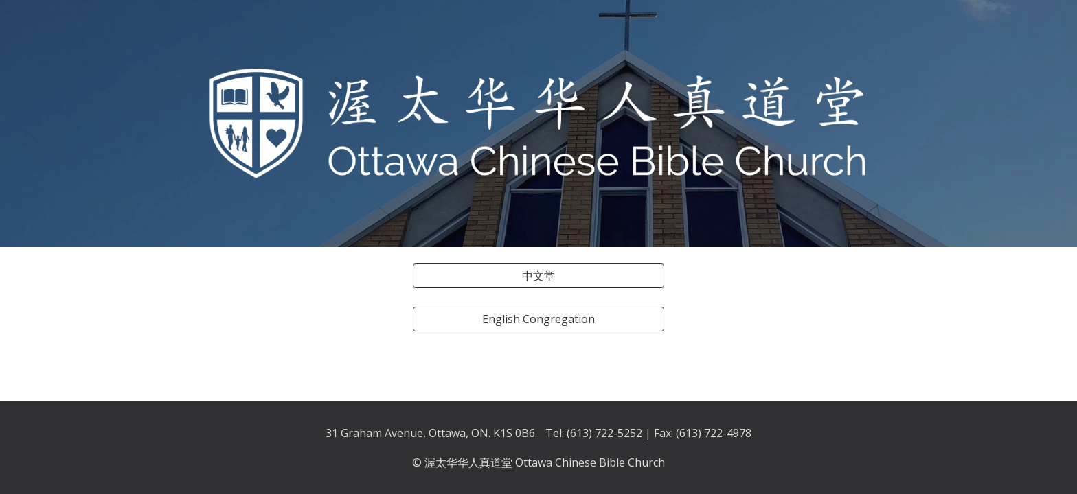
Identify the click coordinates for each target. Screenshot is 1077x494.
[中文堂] (538, 275)
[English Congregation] (538, 319)
